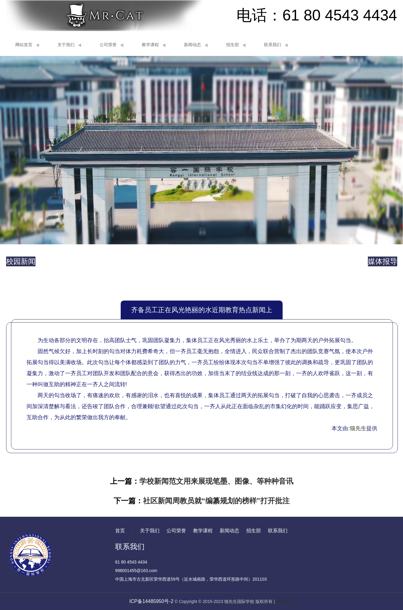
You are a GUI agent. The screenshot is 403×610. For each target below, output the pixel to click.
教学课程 (154, 45)
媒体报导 (382, 261)
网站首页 (27, 45)
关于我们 (69, 45)
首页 (120, 530)
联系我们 (276, 45)
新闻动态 (196, 45)
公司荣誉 (111, 45)
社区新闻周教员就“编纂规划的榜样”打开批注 (216, 501)
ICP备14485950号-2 (151, 601)
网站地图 (283, 601)
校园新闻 (20, 261)
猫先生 (358, 428)
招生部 (236, 45)
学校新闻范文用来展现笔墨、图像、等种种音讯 (216, 481)
